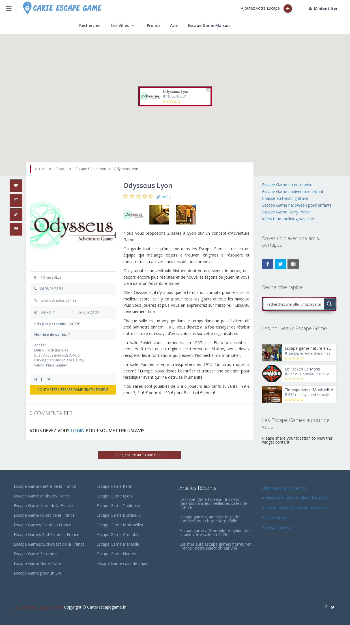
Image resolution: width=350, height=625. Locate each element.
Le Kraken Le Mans (302, 369)
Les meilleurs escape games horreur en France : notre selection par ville (215, 546)
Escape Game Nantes (116, 553)
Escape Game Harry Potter (286, 212)
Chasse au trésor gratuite (286, 198)
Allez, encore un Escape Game (139, 454)
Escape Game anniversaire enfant (292, 191)
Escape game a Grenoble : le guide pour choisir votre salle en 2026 (215, 532)
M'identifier (323, 8)
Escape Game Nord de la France (43, 505)
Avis (174, 25)
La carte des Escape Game (38, 607)
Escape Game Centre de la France (45, 486)
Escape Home (274, 517)
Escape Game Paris (114, 486)
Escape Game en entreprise (287, 184)
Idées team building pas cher (288, 218)
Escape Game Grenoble (117, 534)
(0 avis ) (164, 197)
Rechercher (90, 25)
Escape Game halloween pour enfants (297, 205)
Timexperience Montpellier (309, 389)
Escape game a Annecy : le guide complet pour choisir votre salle (209, 519)
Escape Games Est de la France (42, 524)
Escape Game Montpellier (119, 524)
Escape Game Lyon (114, 496)
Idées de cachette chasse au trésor (294, 507)
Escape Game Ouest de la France (44, 515)
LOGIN (78, 430)
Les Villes (120, 25)
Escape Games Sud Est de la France (46, 534)
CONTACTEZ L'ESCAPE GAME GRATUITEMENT (72, 389)
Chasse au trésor (278, 527)
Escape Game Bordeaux (118, 515)
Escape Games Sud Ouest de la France (49, 544)
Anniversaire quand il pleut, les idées (295, 498)
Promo (153, 25)
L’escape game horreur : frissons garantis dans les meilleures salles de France (213, 503)
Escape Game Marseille (117, 544)
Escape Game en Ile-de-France (42, 496)
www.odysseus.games (58, 300)
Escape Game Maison (209, 25)
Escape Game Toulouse (118, 505)
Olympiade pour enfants (284, 488)
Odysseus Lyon (176, 91)
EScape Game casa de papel (122, 563)
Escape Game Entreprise (36, 553)
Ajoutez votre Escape (266, 8)
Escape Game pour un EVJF (38, 573)
